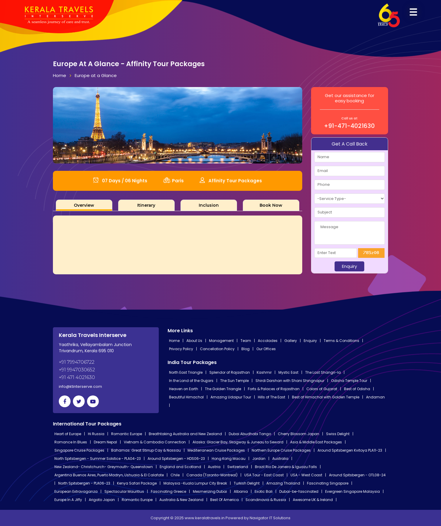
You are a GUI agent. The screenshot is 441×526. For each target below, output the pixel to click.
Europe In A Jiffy (68, 499)
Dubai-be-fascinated (298, 491)
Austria (214, 466)
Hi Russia (96, 433)
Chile (175, 474)
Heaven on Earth (183, 388)
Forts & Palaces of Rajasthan (274, 388)
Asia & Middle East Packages (316, 442)
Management (221, 340)
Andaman (375, 397)
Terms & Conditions (341, 340)
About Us (194, 340)
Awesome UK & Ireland (313, 499)
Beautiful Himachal (186, 397)
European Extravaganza (76, 491)
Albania (241, 491)
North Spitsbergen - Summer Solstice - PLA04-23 (97, 458)
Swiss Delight (338, 433)
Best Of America (224, 499)
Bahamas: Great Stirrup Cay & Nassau (146, 450)
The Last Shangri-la (323, 372)
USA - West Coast (306, 474)
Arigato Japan (102, 499)
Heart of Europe (67, 433)
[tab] (84, 205)
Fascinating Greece (168, 491)
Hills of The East (271, 397)
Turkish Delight (247, 483)
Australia (280, 458)
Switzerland (237, 466)
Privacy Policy (181, 348)
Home (59, 75)
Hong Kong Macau (228, 458)
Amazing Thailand (283, 483)
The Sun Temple (234, 380)
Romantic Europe (126, 433)
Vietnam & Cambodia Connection (155, 442)
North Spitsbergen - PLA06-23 (84, 483)
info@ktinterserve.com (80, 386)
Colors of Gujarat (321, 388)
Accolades (268, 340)
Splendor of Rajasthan (229, 372)
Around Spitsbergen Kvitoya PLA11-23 (350, 450)
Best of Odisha (357, 388)
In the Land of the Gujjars (191, 380)
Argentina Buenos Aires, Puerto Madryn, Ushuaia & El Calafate (109, 474)
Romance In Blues (70, 442)
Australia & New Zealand (181, 499)
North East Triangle (186, 372)
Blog (245, 348)
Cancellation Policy (217, 348)
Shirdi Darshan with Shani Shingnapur (289, 380)
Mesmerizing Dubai (210, 491)
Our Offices (266, 348)
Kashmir (264, 372)
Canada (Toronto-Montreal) (212, 474)
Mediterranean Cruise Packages (216, 450)
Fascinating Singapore (327, 483)
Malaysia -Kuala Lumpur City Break (195, 483)
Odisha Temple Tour (349, 380)
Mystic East (288, 372)
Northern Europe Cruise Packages (281, 450)
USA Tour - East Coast (264, 474)
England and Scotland (180, 466)
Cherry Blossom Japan (298, 433)
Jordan (258, 458)
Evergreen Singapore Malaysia (352, 491)
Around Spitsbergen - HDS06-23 (176, 458)
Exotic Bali (264, 491)
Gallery (290, 340)
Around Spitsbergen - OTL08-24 (357, 474)
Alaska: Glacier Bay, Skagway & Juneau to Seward (238, 442)
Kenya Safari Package (137, 483)
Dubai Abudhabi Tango (250, 433)
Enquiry (310, 340)
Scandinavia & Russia (265, 499)
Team (245, 340)
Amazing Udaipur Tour (231, 397)
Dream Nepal (105, 442)
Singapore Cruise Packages (79, 450)
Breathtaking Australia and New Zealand (185, 433)
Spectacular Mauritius (124, 491)
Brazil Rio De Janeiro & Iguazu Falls (286, 466)
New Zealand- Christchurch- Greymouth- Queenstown (103, 466)
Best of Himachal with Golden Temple (325, 397)
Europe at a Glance (96, 75)
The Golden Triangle (223, 388)
